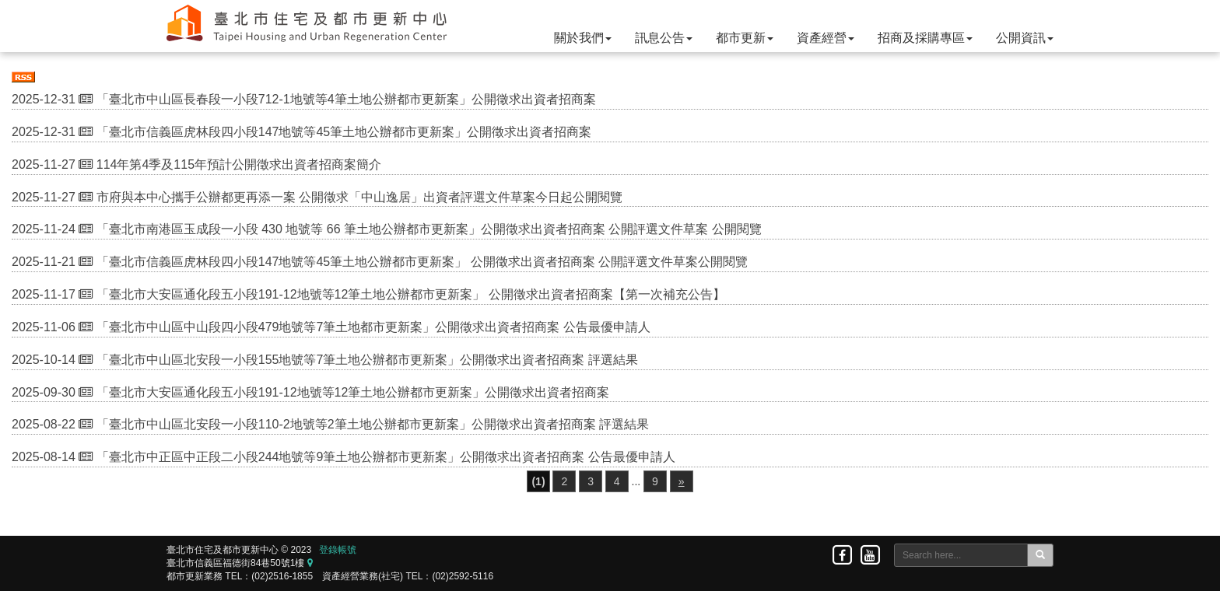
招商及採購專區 (925, 37)
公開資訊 (1024, 37)
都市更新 (744, 37)
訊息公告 (663, 37)
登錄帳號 (337, 549)
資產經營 (825, 37)
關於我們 (583, 37)
